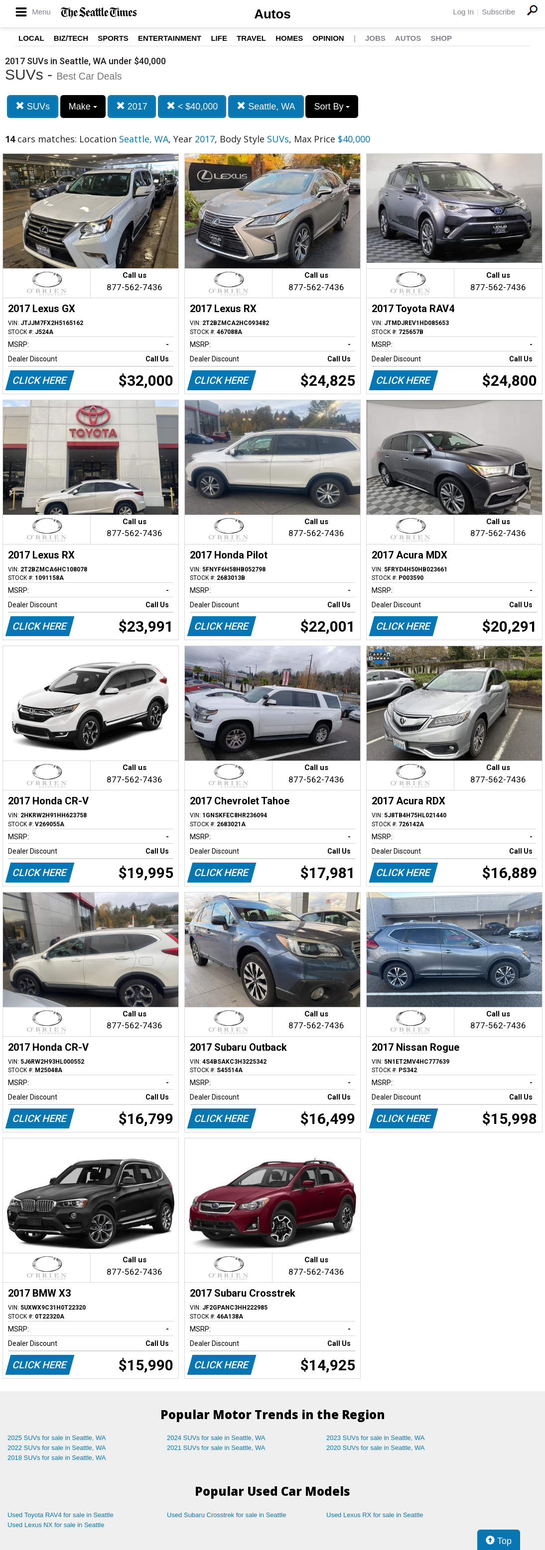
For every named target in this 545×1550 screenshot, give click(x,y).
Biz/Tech (71, 38)
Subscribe (498, 11)
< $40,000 (192, 106)
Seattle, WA (266, 106)
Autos (272, 13)
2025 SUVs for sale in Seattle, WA (56, 1437)
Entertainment (169, 38)
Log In (463, 11)
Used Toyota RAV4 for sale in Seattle (60, 1515)
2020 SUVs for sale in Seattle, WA (375, 1447)
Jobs (375, 38)
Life (219, 38)
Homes (289, 38)
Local (31, 38)
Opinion (328, 38)
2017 (131, 106)
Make (83, 106)
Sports (113, 38)
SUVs (32, 106)
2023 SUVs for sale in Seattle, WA (375, 1437)
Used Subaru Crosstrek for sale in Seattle (226, 1515)
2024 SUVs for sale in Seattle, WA (216, 1437)
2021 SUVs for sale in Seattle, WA (216, 1447)
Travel (251, 38)
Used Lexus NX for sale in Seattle (55, 1525)
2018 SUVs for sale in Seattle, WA (56, 1457)
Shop (441, 38)
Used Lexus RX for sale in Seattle (374, 1515)
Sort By (332, 106)
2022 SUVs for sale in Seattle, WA (56, 1447)
